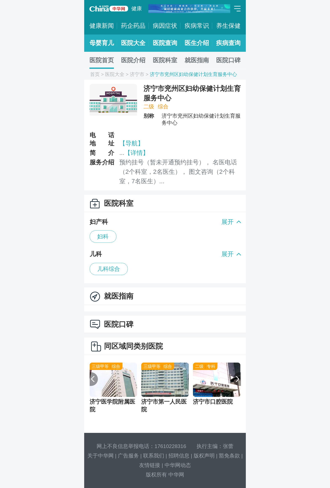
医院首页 (101, 60)
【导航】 (131, 143)
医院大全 (133, 43)
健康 (136, 8)
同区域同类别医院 (133, 346)
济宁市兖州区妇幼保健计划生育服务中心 (193, 74)
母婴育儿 (101, 43)
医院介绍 (133, 60)
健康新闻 (101, 25)
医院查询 (165, 43)
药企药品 (133, 25)
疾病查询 (228, 43)
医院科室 (165, 60)
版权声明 (204, 456)
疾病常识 (197, 25)
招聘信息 (178, 456)
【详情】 (136, 152)
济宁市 (137, 74)
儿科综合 (108, 269)
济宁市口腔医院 (213, 402)
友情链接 (149, 465)
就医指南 (197, 60)
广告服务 (128, 456)
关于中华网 (100, 456)
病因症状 (165, 25)
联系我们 (153, 456)
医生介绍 (197, 43)
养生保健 (228, 25)
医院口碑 (228, 60)
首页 (95, 74)
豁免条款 (229, 456)
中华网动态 (178, 465)
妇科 (103, 236)
